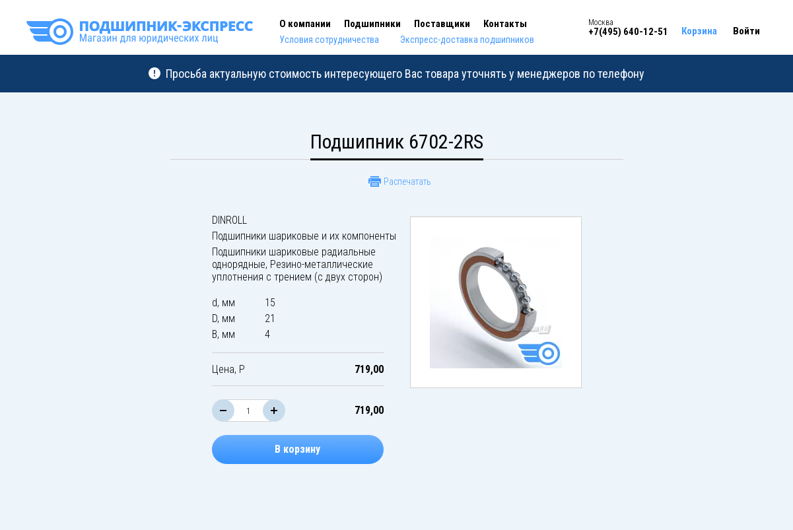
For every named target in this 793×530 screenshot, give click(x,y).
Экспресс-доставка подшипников (467, 39)
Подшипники (372, 24)
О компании (305, 24)
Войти (746, 31)
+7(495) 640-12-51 (628, 32)
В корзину (297, 449)
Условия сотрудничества (329, 39)
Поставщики (442, 24)
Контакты (505, 24)
